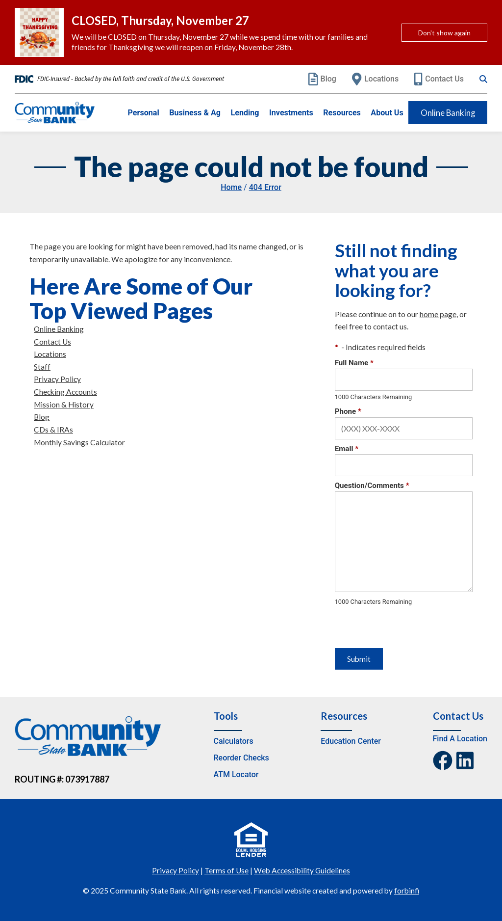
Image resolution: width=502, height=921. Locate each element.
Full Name (354, 362)
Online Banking (448, 113)
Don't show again (444, 32)
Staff (42, 366)
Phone (348, 411)
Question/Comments (372, 485)
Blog (322, 79)
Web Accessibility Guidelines (302, 870)
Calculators (233, 741)
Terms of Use (226, 870)
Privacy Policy (57, 379)
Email (347, 448)
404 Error (265, 187)
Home (231, 187)
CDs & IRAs (53, 429)
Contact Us (439, 79)
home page (438, 314)
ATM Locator (236, 774)
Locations (375, 79)
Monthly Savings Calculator (79, 442)
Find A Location (460, 738)
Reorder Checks (241, 757)
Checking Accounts (65, 391)
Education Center (351, 741)
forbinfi (406, 890)
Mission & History (64, 404)
